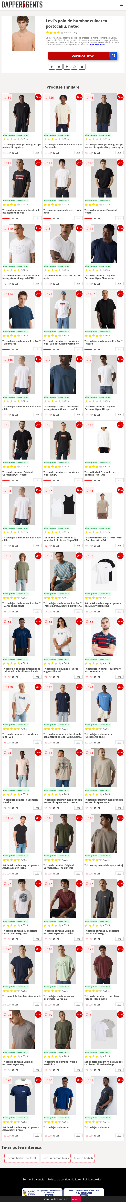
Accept (76, 1199)
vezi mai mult (97, 44)
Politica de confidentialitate (64, 1179)
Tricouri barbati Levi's (55, 1158)
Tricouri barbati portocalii (21, 1158)
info (37, 152)
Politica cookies (92, 1179)
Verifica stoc (94, 56)
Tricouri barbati (83, 1158)
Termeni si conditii (34, 1179)
